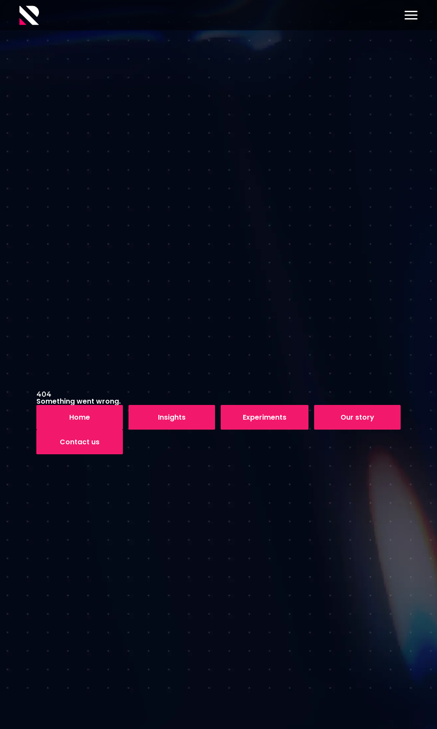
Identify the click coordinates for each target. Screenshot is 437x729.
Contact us (80, 442)
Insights (172, 417)
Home (79, 417)
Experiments (264, 417)
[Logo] (29, 15)
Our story (357, 417)
